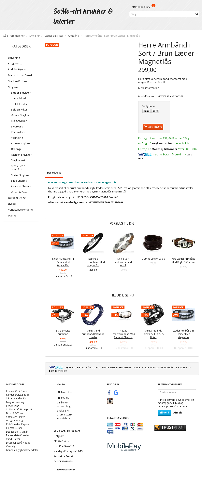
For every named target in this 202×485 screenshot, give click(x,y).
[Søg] (196, 14)
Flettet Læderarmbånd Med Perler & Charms (123, 334)
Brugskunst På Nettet (18, 442)
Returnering (12, 405)
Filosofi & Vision (15, 413)
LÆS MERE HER (58, 371)
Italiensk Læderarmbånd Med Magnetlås (93, 262)
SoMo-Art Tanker (15, 416)
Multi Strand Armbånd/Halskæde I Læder (93, 334)
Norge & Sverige (15, 420)
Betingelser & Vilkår (17, 431)
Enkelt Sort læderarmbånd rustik (123, 262)
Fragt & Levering (15, 402)
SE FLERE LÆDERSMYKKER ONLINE (97, 197)
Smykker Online (162, 143)
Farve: (149, 106)
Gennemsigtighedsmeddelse (22, 450)
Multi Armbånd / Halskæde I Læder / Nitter (153, 334)
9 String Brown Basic (153, 258)
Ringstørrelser (14, 427)
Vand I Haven (13, 438)
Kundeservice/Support (18, 394)
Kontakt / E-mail (63, 456)
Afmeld (177, 412)
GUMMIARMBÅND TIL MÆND (106, 202)
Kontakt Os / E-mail (16, 391)
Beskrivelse (54, 172)
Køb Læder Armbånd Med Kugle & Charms (183, 260)
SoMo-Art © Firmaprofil (19, 409)
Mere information (148, 88)
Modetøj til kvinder (164, 149)
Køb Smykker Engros (17, 424)
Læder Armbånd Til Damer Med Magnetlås (63, 262)
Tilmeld (164, 412)
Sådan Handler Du (16, 398)
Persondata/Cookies (17, 435)
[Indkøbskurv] (164, 7)
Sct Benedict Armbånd (63, 332)
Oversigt (11, 446)
